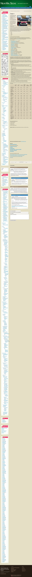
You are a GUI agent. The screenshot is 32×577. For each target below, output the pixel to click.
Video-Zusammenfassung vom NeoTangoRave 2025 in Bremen (5, 38)
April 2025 (3, 446)
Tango (4, 139)
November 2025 (4, 441)
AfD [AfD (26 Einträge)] (3, 54)
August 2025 (3, 444)
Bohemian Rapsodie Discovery (13, 144)
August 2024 (3, 452)
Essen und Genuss (4, 96)
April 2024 (3, 454)
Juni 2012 (3, 551)
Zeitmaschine (5, 286)
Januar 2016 (3, 516)
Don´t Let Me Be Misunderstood (14, 54)
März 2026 (3, 438)
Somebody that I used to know (13, 146)
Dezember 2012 (4, 546)
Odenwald (4, 115)
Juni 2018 (3, 494)
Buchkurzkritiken (6, 228)
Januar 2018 (3, 497)
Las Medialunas (5, 391)
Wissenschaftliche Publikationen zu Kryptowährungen (5, 218)
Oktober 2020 (3, 472)
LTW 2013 (4, 147)
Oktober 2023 (3, 458)
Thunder (12, 51)
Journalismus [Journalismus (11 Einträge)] (5, 64)
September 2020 (4, 473)
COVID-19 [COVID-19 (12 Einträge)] (6, 60)
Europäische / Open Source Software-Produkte (5, 232)
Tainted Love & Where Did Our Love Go (15, 55)
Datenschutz (3, 429)
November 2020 (4, 471)
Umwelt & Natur (5, 149)
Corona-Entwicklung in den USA (5, 318)
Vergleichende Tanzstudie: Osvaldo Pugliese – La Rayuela (4, 15)
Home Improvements (5, 82)
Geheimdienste (5, 144)
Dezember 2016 (4, 507)
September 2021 (4, 465)
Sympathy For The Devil (13, 47)
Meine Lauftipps (6, 312)
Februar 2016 (3, 515)
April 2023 (3, 461)
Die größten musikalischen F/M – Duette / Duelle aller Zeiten (5, 291)
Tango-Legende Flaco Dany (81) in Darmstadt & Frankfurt (16, 156)
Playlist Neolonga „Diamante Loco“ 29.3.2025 (4, 49)
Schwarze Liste (4, 296)
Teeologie (4, 297)
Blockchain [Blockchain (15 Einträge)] (6, 57)
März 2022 (3, 463)
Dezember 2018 (4, 489)
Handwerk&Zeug (6, 267)
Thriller (4, 89)
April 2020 (3, 476)
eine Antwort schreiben (21, 162)
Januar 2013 (3, 545)
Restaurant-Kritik (5, 99)
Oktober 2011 (3, 557)
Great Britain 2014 (5, 326)
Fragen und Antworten (4, 430)
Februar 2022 (3, 464)
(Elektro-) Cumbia (6, 288)
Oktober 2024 (3, 451)
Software (4, 123)
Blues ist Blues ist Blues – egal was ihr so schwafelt (15, 149)
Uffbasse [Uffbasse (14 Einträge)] (6, 73)
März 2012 (3, 553)
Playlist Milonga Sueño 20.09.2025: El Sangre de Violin (5, 29)
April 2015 (3, 523)
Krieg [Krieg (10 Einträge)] (5, 65)
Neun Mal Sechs (8, 3)
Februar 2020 (3, 478)
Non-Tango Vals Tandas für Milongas (5, 408)
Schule (4, 86)
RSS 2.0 (15, 162)
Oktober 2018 (3, 491)
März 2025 (3, 447)
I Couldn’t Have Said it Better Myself (15, 43)
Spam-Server (4, 309)
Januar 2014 (3, 535)
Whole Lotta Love (13, 46)
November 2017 (4, 499)
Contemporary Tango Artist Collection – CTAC (5, 355)
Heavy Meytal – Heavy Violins (13, 150)
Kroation (4, 111)
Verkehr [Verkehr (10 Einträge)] (3, 75)
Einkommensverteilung (5, 157)
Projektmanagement (5, 84)
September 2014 (4, 529)
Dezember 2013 (4, 536)
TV (3, 103)
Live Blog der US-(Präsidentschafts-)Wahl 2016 (6, 334)
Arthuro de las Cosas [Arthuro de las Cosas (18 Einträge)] (5, 55)
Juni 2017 (3, 502)
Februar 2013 (3, 544)
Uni (3, 87)
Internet (3, 120)
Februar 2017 (3, 505)
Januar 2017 (3, 506)
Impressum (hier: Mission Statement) (15, 567)
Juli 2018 (3, 493)
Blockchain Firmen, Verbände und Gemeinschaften (5, 205)
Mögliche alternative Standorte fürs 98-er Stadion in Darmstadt (6, 345)
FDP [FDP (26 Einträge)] (4, 62)
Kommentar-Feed (4, 421)
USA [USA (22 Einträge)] (6, 74)
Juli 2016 (3, 511)
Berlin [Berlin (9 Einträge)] (7, 55)
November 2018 (4, 490)
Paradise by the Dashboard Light (14, 42)
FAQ (3, 305)
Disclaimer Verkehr (5, 303)
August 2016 (3, 510)
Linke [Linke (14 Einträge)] (4, 66)
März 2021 (3, 468)
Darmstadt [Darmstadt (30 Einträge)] (5, 61)
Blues (3, 137)
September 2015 (4, 519)
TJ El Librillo (4, 406)
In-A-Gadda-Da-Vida (13, 41)
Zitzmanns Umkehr (4, 21)
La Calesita (5, 390)
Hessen (3, 114)
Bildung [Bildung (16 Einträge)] (3, 56)
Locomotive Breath (13, 45)
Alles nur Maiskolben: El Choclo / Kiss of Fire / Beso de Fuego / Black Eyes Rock (18, 154)
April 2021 (3, 467)
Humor (5, 268)
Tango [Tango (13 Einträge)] (3, 71)
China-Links (5, 244)
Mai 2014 (3, 532)
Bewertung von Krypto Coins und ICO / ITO (5, 200)
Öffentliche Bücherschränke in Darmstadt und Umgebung (6, 257)
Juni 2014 (3, 531)
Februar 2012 (3, 554)
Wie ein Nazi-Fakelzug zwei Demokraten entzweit (4, 31)
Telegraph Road (12, 50)
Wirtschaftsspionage (5, 161)
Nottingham (4, 330)
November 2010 (4, 559)
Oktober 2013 (3, 538)
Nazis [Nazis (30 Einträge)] (3, 67)
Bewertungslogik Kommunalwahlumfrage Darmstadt (7, 341)
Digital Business (5, 156)
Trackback (26, 162)
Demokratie (4, 143)
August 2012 (3, 549)
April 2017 (3, 504)
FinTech (4, 158)
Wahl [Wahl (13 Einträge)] (5, 75)
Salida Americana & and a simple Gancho (6, 401)
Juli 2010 (3, 561)
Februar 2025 (3, 448)
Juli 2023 (3, 459)
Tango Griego (11, 157)
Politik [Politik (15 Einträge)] (3, 69)
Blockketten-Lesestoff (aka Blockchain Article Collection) (5, 208)
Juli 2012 (3, 550)
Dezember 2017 (4, 498)
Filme (3, 233)
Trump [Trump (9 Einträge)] (3, 73)
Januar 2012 (3, 555)
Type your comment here (19, 216)
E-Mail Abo (4, 304)
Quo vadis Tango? (4, 42)
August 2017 (3, 501)
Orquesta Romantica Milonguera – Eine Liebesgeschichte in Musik (17, 155)
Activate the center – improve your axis (6, 378)
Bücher (3, 88)
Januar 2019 (3, 488)
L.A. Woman (12, 48)
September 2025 (4, 443)
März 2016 (3, 514)
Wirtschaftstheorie (5, 162)
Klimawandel (3, 134)
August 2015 (3, 520)
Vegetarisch (5, 101)
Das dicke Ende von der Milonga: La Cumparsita (5, 183)
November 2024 (4, 450)
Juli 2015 (3, 521)
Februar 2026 (3, 439)
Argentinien (4, 107)
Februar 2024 (3, 456)
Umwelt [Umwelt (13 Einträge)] (3, 74)
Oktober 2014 (3, 528)
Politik (3, 142)
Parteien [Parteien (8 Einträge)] (3, 68)
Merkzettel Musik (6, 293)
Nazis (3, 148)
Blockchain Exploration (4, 190)
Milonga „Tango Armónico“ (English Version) (6, 359)
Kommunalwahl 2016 (5, 145)
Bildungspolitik (4, 85)
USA (3, 112)
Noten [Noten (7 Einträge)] (7, 67)
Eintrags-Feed (3, 420)
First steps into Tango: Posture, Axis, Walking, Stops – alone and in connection (6, 385)
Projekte (3, 310)
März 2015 (3, 524)
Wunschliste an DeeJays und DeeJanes (5, 300)
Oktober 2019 (3, 481)
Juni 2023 (3, 460)
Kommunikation (4, 135)
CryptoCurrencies (5, 121)
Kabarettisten (4, 239)
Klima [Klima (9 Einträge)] (3, 65)
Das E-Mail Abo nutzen (23, 141)
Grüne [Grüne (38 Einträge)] (4, 63)
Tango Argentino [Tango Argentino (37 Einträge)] (5, 72)
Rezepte (4, 100)
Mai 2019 (3, 485)
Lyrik (3, 127)
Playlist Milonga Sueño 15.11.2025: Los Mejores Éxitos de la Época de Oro (5, 23)
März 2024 (3, 455)
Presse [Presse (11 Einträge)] (5, 69)
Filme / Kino (3, 102)
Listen (3, 226)
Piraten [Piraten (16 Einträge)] (6, 68)
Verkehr (3, 154)
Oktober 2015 (3, 518)
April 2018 (3, 495)
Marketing (4, 160)
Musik (22, 161)
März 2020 (3, 477)
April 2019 (3, 486)
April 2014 (3, 533)
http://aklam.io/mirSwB (3, 573)
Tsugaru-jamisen (12, 151)
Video (4, 131)
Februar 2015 (3, 525)
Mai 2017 (3, 503)
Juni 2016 (3, 512)
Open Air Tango (5, 364)
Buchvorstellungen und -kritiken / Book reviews (6, 243)
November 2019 (4, 480)
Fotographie (4, 321)
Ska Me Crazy (12, 52)
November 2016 (4, 508)
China (4, 109)
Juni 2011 (3, 558)
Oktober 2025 (3, 442)
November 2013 (4, 537)
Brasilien (4, 108)
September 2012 (4, 548)
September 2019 (4, 482)
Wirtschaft (3, 155)
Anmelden (3, 419)
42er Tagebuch (4, 311)
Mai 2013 (3, 542)
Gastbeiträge (4, 81)
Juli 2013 (3, 540)
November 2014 (4, 527)
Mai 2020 (3, 475)
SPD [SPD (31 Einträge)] (6, 70)
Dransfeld (4, 320)
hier (2, 571)
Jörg (12, 167)
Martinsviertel (4, 93)
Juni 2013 (3, 541)
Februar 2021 (3, 469)
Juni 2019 (3, 484)
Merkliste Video (6, 236)
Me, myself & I (21, 161)
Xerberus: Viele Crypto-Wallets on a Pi (5, 221)
